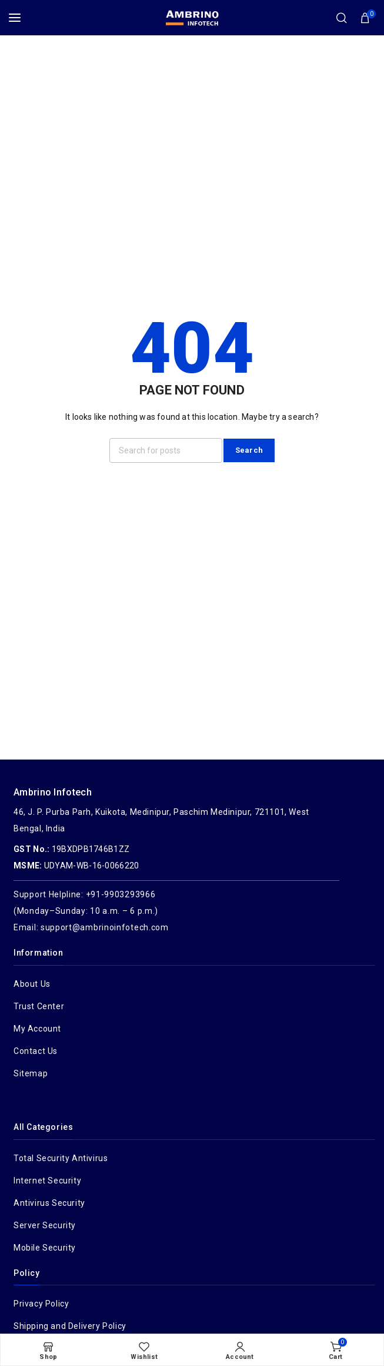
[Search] (341, 17)
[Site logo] (192, 17)
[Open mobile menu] (14, 17)
